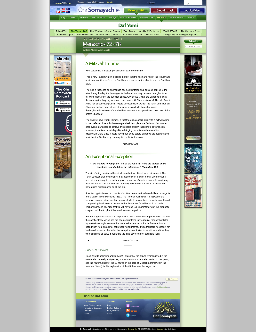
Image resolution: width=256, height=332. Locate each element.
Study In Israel (113, 311)
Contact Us (88, 311)
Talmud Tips (61, 31)
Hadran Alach (152, 34)
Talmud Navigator (65, 34)
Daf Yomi (161, 17)
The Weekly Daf (79, 31)
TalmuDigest (129, 31)
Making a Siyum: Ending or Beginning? (181, 34)
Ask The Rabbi (98, 17)
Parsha (191, 17)
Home (109, 305)
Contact (80, 2)
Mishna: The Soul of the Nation (127, 34)
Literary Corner (146, 17)
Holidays (84, 17)
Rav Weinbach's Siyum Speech (105, 31)
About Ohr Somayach (95, 2)
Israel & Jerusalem (128, 17)
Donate (109, 2)
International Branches (63, 10)
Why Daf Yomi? (170, 31)
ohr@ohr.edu (161, 287)
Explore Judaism (136, 11)
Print (172, 279)
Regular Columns (68, 17)
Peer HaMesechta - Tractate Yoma (93, 34)
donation (160, 329)
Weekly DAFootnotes (149, 31)
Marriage (112, 17)
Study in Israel (164, 11)
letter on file (132, 329)
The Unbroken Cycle (190, 31)
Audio (191, 11)
